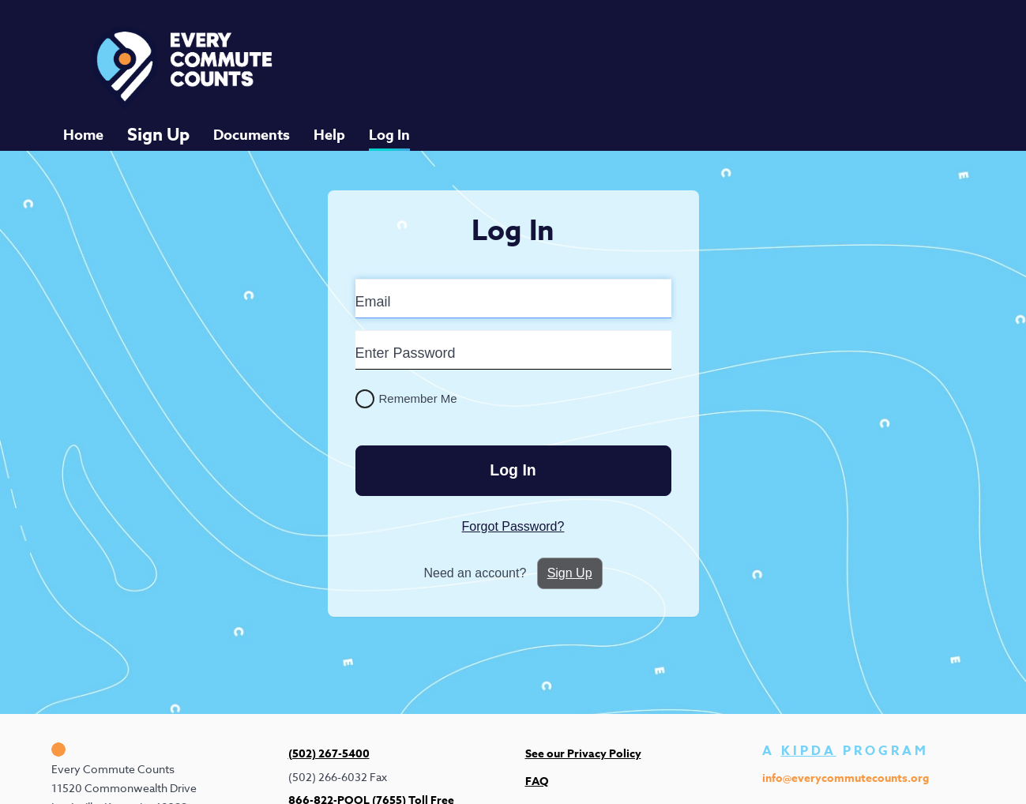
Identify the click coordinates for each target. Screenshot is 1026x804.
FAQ (537, 773)
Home (83, 128)
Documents (251, 128)
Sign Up (158, 129)
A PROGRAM (845, 743)
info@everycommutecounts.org (845, 770)
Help (329, 128)
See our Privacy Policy (583, 746)
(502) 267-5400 (329, 746)
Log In (389, 128)
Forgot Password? (513, 517)
